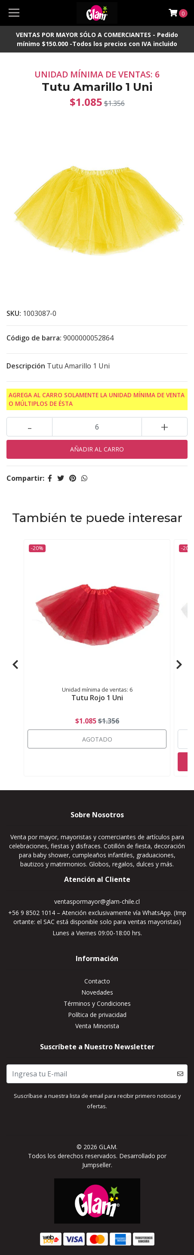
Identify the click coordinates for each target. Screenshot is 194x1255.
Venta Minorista (97, 1026)
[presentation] (15, 664)
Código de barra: (34, 338)
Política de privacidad (97, 1015)
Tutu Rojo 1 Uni (97, 697)
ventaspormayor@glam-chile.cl (97, 901)
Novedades (97, 992)
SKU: (13, 313)
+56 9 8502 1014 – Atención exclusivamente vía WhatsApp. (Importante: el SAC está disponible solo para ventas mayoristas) (97, 917)
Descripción (25, 366)
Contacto (97, 981)
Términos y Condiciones (97, 1003)
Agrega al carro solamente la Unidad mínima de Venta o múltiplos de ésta (97, 399)
